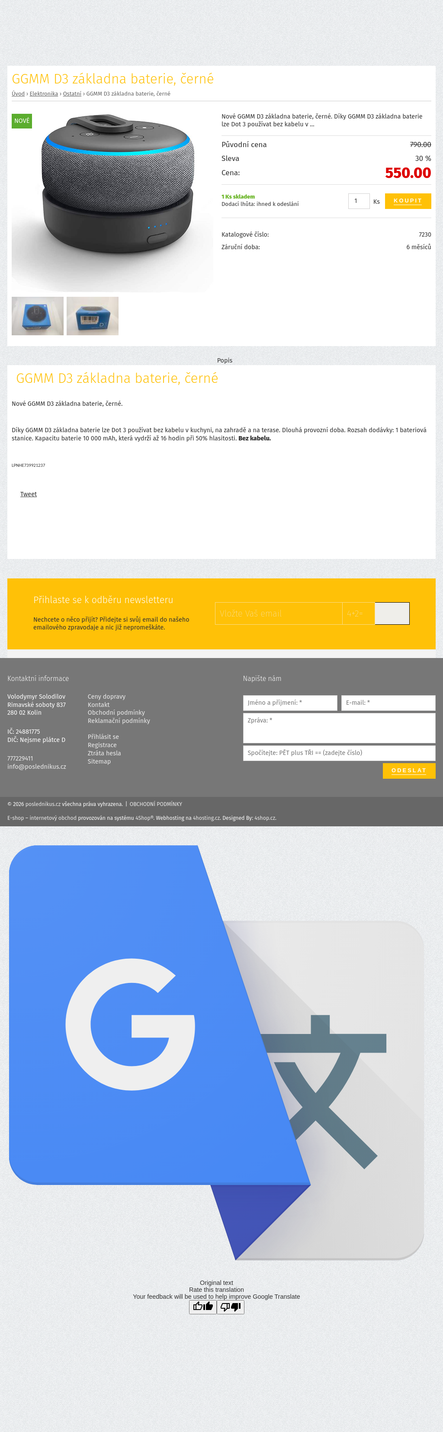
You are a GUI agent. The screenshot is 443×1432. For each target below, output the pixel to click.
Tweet (28, 494)
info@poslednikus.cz (36, 767)
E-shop (15, 818)
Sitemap (99, 761)
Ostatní (72, 93)
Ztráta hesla (104, 753)
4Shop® (144, 818)
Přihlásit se (103, 737)
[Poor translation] (230, 1307)
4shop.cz (264, 818)
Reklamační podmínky (119, 721)
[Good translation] (203, 1307)
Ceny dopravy (106, 696)
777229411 (20, 758)
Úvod (18, 93)
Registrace (102, 745)
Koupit (408, 200)
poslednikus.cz (43, 804)
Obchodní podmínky (116, 712)
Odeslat (409, 770)
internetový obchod (53, 818)
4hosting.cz (206, 818)
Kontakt (99, 705)
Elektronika (44, 93)
